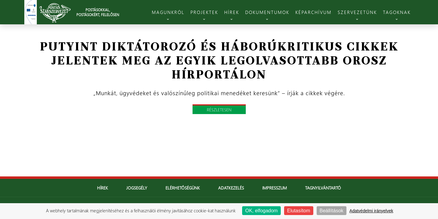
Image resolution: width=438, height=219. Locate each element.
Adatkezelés (231, 188)
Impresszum (274, 188)
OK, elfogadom (261, 210)
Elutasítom (298, 210)
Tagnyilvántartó (323, 188)
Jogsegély (136, 188)
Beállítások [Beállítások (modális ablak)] (331, 210)
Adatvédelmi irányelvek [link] (371, 210)
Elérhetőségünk (182, 188)
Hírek (102, 188)
